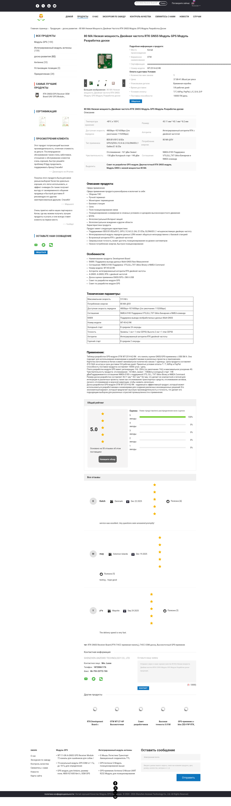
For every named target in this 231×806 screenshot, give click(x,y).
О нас (95, 16)
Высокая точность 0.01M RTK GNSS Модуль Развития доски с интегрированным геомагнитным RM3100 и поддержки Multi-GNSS (163, 723)
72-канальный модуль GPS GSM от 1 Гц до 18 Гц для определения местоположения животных (76, 765)
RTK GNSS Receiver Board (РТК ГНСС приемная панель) (113, 645)
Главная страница (39, 28)
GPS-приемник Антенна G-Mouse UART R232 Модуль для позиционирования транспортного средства (118, 773)
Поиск (163, 3)
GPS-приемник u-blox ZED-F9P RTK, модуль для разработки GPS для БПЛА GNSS (186, 723)
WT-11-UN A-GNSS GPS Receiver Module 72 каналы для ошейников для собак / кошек (76, 757)
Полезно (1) (109, 574)
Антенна (38, 62)
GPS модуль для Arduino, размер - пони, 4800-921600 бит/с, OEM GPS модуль (74, 773)
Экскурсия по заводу (114, 16)
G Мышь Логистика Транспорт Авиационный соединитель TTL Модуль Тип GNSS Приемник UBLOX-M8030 (117, 757)
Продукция (55, 28)
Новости (184, 16)
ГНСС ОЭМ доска (148, 645)
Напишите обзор (107, 459)
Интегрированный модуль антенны (53, 48)
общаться (135, 101)
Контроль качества (140, 16)
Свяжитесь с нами (165, 16)
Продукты (82, 16)
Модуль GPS (40, 42)
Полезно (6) (176, 501)
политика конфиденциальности (59, 794)
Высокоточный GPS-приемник (171, 645)
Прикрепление (42, 74)
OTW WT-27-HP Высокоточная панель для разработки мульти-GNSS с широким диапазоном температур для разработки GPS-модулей (117, 723)
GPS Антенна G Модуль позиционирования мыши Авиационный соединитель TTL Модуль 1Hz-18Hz (115, 765)
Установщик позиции (45, 68)
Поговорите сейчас (181, 3)
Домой (69, 16)
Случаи (197, 16)
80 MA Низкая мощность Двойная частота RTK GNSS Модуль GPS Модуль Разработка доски (102, 93)
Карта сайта (36, 776)
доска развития (70, 28)
